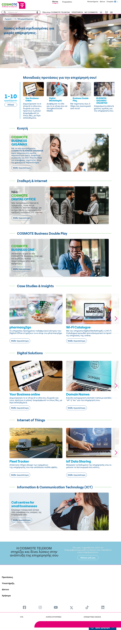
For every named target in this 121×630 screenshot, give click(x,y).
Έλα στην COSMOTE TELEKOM (56, 12)
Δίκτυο (102, 1)
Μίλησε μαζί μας (87, 557)
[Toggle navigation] (111, 12)
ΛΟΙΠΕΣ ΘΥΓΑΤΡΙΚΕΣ (53, 617)
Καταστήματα (92, 1)
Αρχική (8, 19)
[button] (101, 12)
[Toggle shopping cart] (107, 12)
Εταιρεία (110, 1)
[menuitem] (24, 607)
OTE (21, 617)
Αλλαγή (10, 104)
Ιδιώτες (55, 2)
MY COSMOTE (91, 12)
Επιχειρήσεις (67, 2)
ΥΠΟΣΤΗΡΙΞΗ (77, 12)
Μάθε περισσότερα (21, 168)
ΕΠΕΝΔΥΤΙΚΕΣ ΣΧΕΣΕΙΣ (92, 617)
